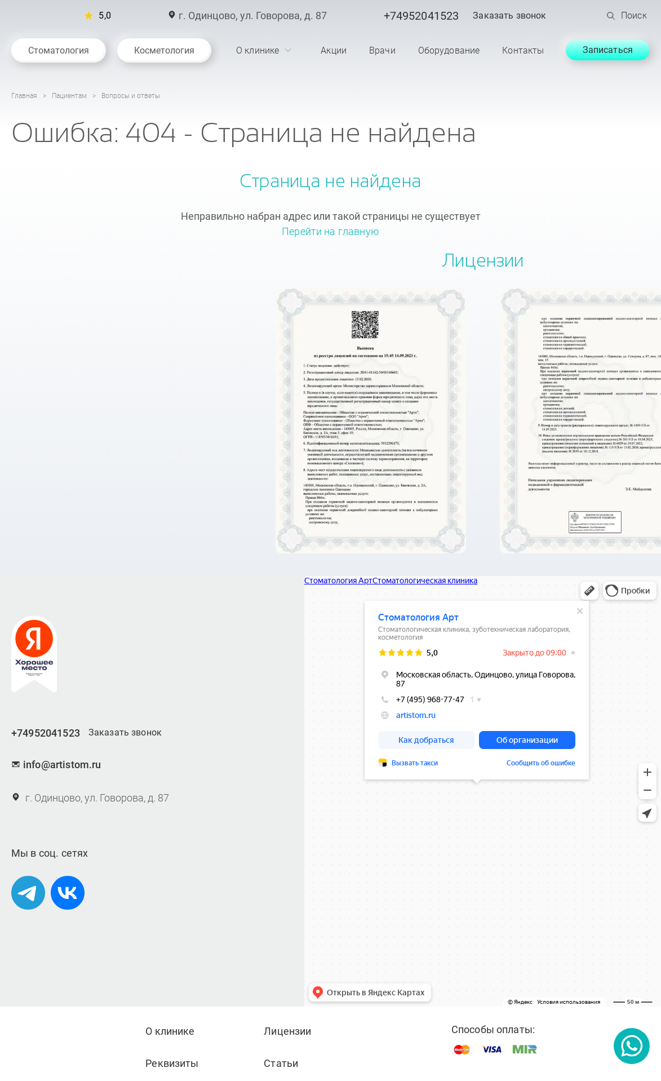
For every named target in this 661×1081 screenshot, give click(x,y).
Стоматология (58, 50)
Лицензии (287, 1031)
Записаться (608, 50)
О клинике (169, 1031)
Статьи (281, 1063)
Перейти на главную (330, 231)
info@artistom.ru (56, 764)
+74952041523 (421, 16)
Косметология (164, 50)
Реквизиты (171, 1063)
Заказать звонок (509, 15)
